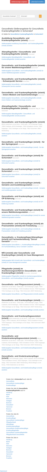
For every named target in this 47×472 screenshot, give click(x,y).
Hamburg (9, 392)
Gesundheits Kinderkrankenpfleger (17, 428)
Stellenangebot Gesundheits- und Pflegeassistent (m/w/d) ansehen (23, 294)
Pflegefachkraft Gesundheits (15, 434)
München (9, 398)
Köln (7, 396)
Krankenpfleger (11, 385)
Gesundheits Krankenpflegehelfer (16, 432)
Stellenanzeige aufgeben (19, 2)
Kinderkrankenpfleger (13, 426)
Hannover (9, 407)
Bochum (8, 403)
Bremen (8, 409)
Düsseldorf (9, 405)
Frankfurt (9, 411)
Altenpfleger (10, 424)
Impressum (3, 471)
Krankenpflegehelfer (12, 430)
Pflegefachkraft (11, 422)
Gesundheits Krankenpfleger (15, 383)
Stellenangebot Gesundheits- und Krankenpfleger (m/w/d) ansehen (23, 310)
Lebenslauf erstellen (37, 2)
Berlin (8, 394)
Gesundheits (10, 381)
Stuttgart (9, 401)
